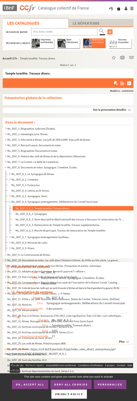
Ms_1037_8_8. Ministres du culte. (29, 242)
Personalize (110, 384)
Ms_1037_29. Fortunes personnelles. (27, 365)
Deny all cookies (71, 384)
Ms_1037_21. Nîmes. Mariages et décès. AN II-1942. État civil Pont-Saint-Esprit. (50, 321)
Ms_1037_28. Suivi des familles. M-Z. (27, 360)
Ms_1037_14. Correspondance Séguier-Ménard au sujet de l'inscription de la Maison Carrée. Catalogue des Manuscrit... (64, 282)
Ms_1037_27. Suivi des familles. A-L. (27, 354)
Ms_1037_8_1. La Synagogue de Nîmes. (33, 174)
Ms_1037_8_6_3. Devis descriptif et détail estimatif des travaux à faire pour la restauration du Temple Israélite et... (70, 219)
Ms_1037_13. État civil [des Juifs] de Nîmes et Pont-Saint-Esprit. (42, 277)
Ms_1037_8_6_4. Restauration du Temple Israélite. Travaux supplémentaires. (58, 225)
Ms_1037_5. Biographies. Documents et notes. (32, 150)
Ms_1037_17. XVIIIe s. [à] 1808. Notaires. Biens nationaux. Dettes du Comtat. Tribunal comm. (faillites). (63, 299)
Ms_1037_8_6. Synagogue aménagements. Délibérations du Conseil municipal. (54, 201)
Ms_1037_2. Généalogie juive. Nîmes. (27, 134)
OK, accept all (30, 384)
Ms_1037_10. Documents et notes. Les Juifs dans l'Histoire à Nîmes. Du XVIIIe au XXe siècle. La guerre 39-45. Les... (64, 260)
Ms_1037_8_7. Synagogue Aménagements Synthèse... (40, 237)
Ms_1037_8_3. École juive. (25, 185)
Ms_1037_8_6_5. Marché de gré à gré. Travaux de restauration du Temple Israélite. (61, 230)
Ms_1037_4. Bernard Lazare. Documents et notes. (34, 145)
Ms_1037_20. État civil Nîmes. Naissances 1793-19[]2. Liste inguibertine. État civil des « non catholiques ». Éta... (65, 315)
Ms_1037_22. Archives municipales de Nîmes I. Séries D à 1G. (40, 326)
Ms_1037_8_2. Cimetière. (25, 179)
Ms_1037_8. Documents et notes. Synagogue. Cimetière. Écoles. (42, 167)
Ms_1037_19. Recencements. (23, 310)
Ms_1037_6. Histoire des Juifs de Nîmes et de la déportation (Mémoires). (46, 156)
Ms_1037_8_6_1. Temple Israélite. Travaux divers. (43, 208)
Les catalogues (23, 23)
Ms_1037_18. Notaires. (19, 304)
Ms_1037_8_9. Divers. (23, 248)
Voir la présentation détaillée (109, 109)
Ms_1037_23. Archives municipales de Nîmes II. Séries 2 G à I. (40, 332)
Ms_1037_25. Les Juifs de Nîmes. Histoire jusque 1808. (36, 343)
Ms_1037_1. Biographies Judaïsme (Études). (31, 128)
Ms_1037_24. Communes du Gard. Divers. (29, 338)
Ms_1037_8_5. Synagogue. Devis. (29, 196)
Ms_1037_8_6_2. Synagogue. (31, 214)
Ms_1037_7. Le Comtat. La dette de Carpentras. (33, 162)
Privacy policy (69, 394)
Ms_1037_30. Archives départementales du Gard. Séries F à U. (40, 371)
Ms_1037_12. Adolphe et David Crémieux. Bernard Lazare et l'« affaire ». (46, 271)
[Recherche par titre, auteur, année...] (64, 31)
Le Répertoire (86, 23)
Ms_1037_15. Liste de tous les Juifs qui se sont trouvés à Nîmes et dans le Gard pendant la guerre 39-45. (63, 288)
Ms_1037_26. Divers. (18, 349)
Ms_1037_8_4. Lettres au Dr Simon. (30, 190)
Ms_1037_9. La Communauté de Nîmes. (28, 254)
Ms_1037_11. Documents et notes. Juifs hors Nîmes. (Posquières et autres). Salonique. (54, 266)
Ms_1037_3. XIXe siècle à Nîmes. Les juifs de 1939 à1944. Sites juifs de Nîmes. (49, 139)
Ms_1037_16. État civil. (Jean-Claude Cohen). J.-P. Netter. (39, 293)
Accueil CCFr (10, 58)
